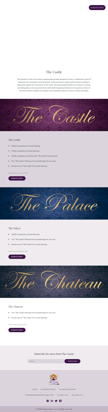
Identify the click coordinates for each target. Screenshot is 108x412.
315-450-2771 (77, 395)
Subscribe (72, 361)
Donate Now (97, 8)
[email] (46, 361)
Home (42, 8)
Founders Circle (55, 8)
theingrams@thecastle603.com (39, 395)
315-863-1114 (62, 395)
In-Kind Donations (76, 8)
